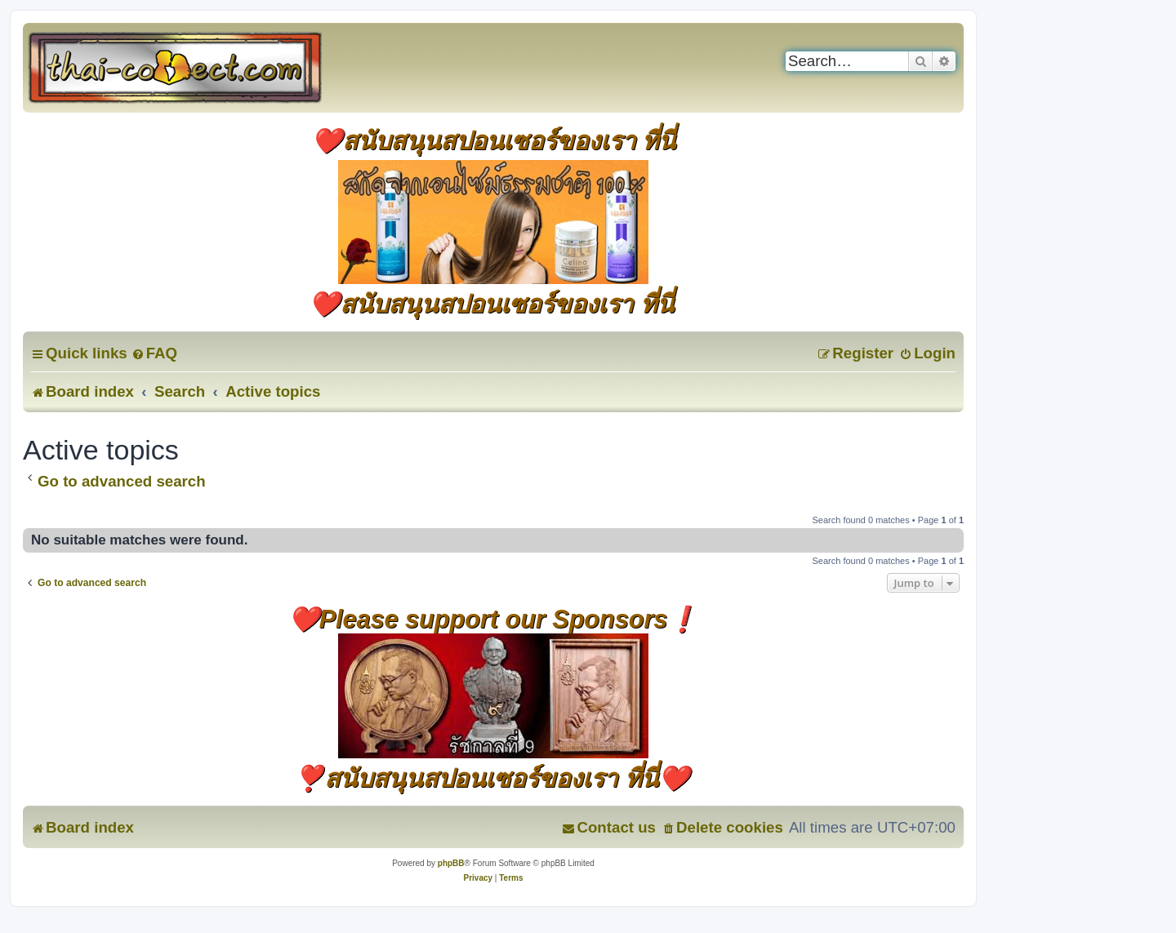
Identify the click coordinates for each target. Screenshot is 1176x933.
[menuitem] (154, 353)
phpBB (451, 863)
